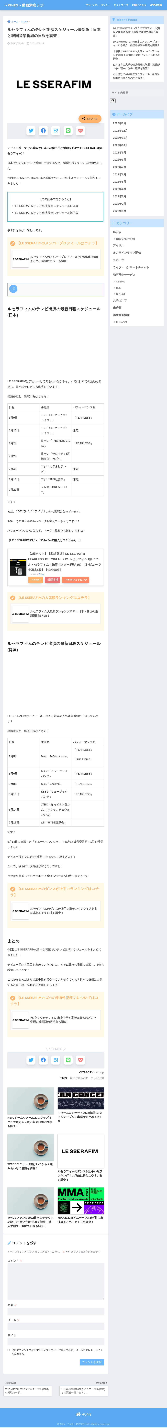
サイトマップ (121, 5)
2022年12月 (120, 130)
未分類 (117, 308)
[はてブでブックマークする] (55, 130)
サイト (12, 1335)
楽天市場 (54, 579)
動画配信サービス (124, 275)
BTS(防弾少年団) (125, 239)
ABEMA (120, 281)
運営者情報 (156, 5)
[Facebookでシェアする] (43, 130)
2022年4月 (119, 189)
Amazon (37, 579)
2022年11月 (120, 138)
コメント (15, 1260)
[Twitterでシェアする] (31, 130)
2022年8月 (119, 160)
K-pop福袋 (122, 322)
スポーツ (118, 260)
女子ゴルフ (120, 300)
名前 (12, 1305)
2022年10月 (120, 145)
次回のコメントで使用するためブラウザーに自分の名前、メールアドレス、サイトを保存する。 (57, 1352)
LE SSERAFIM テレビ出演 (88, 1077)
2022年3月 (119, 196)
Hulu (118, 288)
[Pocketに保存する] (79, 130)
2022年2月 (119, 204)
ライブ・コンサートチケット (131, 267)
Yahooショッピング (77, 579)
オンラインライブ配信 (127, 253)
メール (14, 1320)
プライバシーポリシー (98, 5)
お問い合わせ (139, 5)
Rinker (41, 574)
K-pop (100, 1072)
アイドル (118, 245)
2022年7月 (119, 167)
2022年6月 (119, 174)
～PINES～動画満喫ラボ (25, 5)
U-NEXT (120, 294)
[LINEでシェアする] (67, 130)
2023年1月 (119, 123)
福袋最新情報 (121, 315)
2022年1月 (119, 211)
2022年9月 (119, 152)
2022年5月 (119, 182)
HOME (83, 1415)
